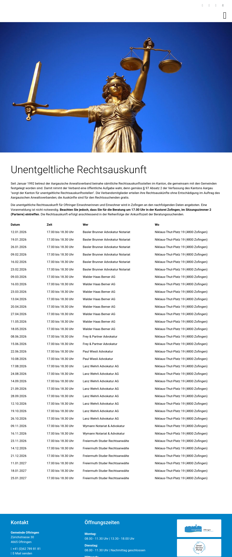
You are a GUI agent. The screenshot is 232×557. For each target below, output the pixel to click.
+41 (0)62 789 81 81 (26, 549)
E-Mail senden (21, 553)
